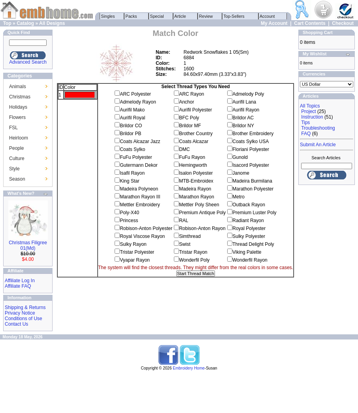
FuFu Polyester (136, 157)
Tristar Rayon (193, 252)
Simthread (190, 236)
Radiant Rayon (248, 220)
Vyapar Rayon (135, 260)
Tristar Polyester (137, 252)
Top (7, 23)
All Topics (310, 106)
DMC (184, 149)
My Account (274, 23)
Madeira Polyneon (139, 189)
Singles (108, 16)
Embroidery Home (189, 368)
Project (308, 111)
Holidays (18, 107)
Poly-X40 (129, 212)
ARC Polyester (135, 94)
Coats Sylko (132, 149)
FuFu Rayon (192, 157)
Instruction (312, 117)
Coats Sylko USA (250, 141)
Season (17, 179)
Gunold (240, 157)
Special (157, 16)
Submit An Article (318, 144)
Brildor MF (190, 125)
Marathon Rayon (196, 197)
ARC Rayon (191, 94)
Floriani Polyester (250, 149)
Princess (129, 220)
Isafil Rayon (132, 173)
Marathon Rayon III (140, 197)
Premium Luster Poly (254, 212)
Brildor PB (130, 133)
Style (14, 169)
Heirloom (18, 138)
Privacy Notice (20, 313)
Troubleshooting (318, 128)
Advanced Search (28, 62)
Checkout (343, 23)
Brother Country (196, 133)
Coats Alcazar (193, 141)
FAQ (306, 133)
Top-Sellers (234, 16)
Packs (131, 16)
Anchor (186, 102)
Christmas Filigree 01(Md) (28, 245)
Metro (238, 197)
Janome (240, 173)
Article (180, 16)
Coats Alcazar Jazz (140, 141)
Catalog (25, 23)
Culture (16, 158)
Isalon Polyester (196, 173)
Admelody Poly (248, 94)
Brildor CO (131, 125)
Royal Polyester (249, 228)
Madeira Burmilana (252, 181)
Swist (184, 244)
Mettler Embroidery (140, 204)
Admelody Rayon (138, 102)
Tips (305, 122)
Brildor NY (243, 125)
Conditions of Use (23, 318)
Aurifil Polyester (195, 110)
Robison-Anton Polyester (146, 228)
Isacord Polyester (250, 165)
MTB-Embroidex (196, 181)
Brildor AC (243, 118)
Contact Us (16, 324)
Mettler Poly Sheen (199, 204)
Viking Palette (246, 252)
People (16, 148)
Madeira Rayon (195, 189)
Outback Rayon (248, 204)
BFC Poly (189, 118)
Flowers (17, 117)
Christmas (19, 97)
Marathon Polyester (252, 189)
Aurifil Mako (132, 110)
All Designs (52, 23)
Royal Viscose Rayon (142, 236)
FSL (13, 127)
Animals (17, 86)
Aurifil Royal (132, 118)
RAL (183, 220)
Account (267, 16)
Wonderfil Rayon (250, 260)
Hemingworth (193, 165)
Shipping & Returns (25, 307)
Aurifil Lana (244, 102)
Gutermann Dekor (138, 165)
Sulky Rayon (133, 244)
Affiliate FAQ (18, 286)
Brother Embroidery (252, 133)
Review (206, 16)
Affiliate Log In (20, 280)
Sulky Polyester (248, 236)
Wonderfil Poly (194, 260)
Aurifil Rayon (245, 110)
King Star (129, 181)
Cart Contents (309, 23)
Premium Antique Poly (202, 212)
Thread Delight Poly (253, 244)
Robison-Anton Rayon (202, 228)
